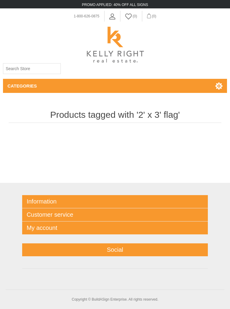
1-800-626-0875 (86, 16)
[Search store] (32, 68)
